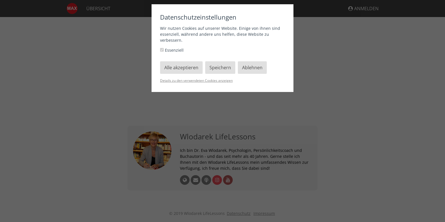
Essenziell (172, 50)
